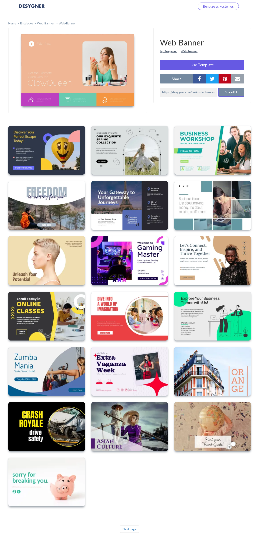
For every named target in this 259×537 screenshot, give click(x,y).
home (12, 23)
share (177, 78)
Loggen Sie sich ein (176, 6)
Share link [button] (231, 92)
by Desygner (168, 51)
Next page (129, 529)
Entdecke (26, 23)
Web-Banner (46, 23)
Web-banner (189, 51)
